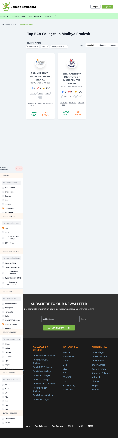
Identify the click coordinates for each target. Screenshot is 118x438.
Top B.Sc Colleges (41, 375)
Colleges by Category (38, 16)
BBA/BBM (67, 377)
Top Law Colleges (12, 382)
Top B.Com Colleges (42, 371)
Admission (97, 377)
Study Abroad (95, 16)
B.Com (66, 373)
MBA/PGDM (68, 356)
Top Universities (100, 356)
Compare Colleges (101, 373)
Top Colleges (98, 352)
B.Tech (71, 426)
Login (95, 7)
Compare (49, 103)
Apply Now (34, 113)
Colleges (10, 16)
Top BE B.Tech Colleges (44, 355)
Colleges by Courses (60, 16)
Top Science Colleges (14, 374)
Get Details (46, 113)
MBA (81, 426)
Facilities (41, 103)
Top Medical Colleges (14, 370)
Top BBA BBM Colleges (44, 383)
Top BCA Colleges (41, 379)
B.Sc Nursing (69, 385)
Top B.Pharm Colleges (43, 395)
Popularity (91, 45)
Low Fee (113, 45)
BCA (14, 24)
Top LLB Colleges (41, 399)
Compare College (79, 16)
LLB (64, 381)
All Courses (21, 16)
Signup (95, 389)
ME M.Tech (68, 389)
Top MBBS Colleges (42, 367)
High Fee (102, 45)
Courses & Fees (32, 104)
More (108, 16)
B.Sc (65, 364)
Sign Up (108, 7)
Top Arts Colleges (12, 378)
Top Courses (98, 360)
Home (6, 24)
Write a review (99, 369)
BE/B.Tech (67, 352)
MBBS (65, 360)
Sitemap (96, 381)
